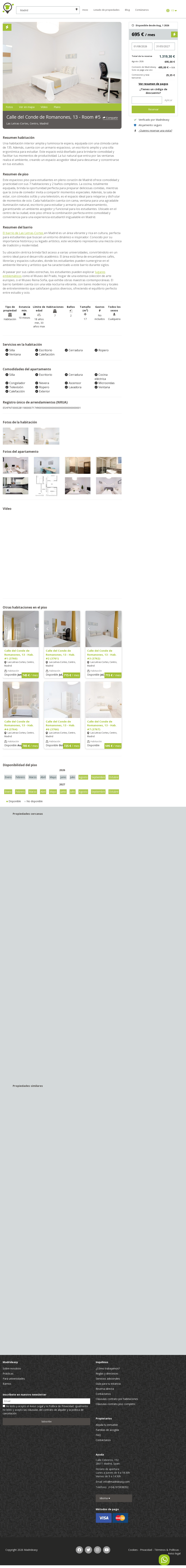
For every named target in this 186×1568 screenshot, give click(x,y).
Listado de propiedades (112, 10)
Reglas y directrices (107, 1374)
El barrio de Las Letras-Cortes (23, 234)
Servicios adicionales (108, 1379)
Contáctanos (151, 9)
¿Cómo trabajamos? (108, 1369)
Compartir (110, 117)
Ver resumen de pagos (153, 84)
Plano (84, 107)
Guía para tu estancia (108, 1384)
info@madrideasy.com (116, 1482)
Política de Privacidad (61, 1407)
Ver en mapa (38, 107)
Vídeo (64, 107)
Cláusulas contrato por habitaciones (117, 1400)
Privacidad (146, 1550)
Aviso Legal (36, 1407)
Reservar (153, 109)
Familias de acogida (107, 1430)
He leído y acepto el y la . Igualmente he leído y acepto (45, 1410)
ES (171, 10)
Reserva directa (105, 1389)
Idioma (105, 1499)
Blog (136, 9)
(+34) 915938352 (118, 1488)
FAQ (98, 1436)
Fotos (12, 107)
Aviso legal (174, 1554)
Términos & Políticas (166, 1550)
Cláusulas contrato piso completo (115, 1405)
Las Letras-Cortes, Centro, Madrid (35, 124)
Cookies (133, 1550)
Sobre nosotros (12, 1369)
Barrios (7, 1384)
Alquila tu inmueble (107, 1425)
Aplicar (168, 100)
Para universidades (14, 1379)
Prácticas (8, 1374)
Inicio (96, 9)
